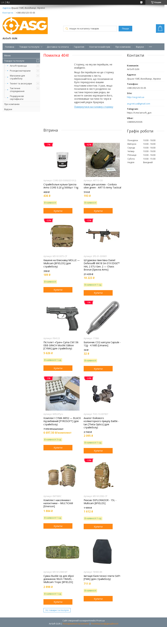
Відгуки (140, 46)
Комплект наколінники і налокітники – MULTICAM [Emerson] (58, 503)
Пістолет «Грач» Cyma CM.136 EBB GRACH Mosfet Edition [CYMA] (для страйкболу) (60, 345)
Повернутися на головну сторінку (93, 106)
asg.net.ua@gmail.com (138, 103)
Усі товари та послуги (57, 610)
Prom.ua (100, 620)
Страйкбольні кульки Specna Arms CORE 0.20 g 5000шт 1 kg (60, 186)
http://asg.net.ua (135, 97)
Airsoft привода (18, 65)
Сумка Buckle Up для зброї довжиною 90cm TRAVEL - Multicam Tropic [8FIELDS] (58, 579)
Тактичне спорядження (17, 90)
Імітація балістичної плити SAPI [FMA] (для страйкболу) (102, 577)
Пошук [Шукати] (125, 28)
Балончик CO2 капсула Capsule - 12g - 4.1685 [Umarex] (102, 344)
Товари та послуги (29, 46)
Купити (58, 210)
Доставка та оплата (58, 46)
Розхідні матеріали (20, 70)
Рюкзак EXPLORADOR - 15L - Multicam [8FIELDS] (100, 502)
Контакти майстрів (99, 46)
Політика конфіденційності (104, 623)
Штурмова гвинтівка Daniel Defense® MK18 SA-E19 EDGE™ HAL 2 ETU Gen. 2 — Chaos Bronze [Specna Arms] (102, 265)
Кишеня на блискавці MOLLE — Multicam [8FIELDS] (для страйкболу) (61, 263)
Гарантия (79, 46)
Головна (9, 46)
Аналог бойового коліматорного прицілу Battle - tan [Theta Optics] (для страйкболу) (101, 423)
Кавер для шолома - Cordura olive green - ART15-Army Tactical (102, 186)
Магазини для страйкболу (17, 77)
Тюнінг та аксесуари (21, 83)
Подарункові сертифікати (17, 98)
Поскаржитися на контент (76, 623)
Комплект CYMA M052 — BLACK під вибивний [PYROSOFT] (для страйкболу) (62, 421)
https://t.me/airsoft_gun (139, 112)
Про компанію (123, 46)
